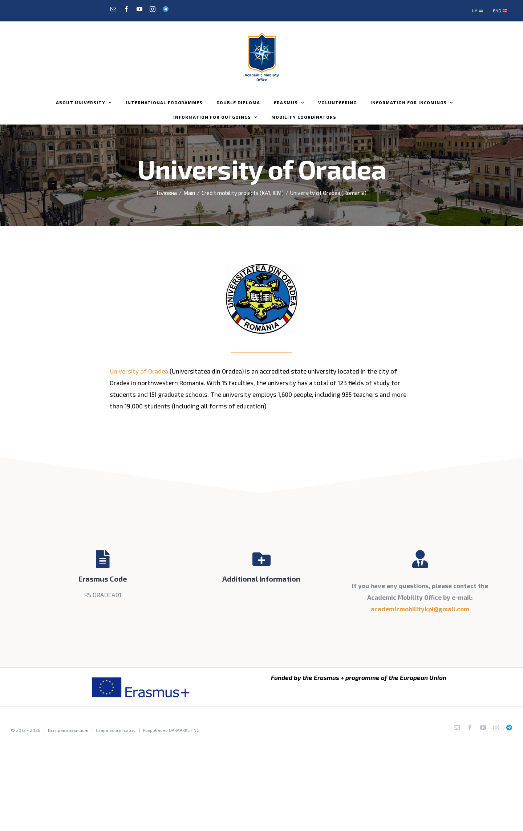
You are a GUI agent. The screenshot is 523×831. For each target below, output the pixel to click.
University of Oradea (139, 371)
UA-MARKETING (184, 730)
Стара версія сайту (115, 730)
